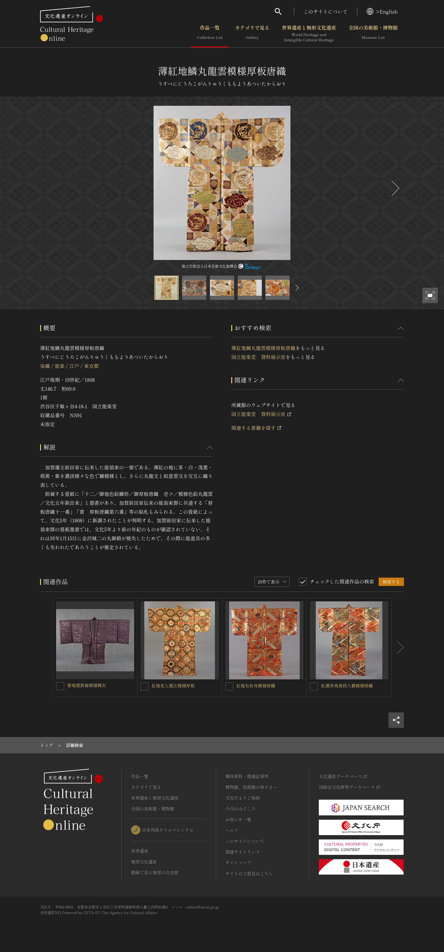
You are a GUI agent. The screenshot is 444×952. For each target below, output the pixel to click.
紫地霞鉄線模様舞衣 (86, 685)
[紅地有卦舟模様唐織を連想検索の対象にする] (229, 686)
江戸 (74, 365)
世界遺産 (139, 851)
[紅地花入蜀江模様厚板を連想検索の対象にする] (145, 686)
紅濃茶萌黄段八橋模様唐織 (347, 685)
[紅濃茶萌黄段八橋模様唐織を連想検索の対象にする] (314, 686)
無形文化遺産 (144, 862)
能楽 (59, 365)
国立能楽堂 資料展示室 (258, 357)
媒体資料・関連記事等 (247, 776)
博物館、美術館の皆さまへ (251, 787)
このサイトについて (325, 11)
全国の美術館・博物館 (373, 33)
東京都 (91, 365)
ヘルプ (231, 830)
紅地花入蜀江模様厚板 (173, 685)
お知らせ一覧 (238, 819)
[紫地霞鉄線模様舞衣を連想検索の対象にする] (60, 686)
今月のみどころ (240, 809)
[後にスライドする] (394, 188)
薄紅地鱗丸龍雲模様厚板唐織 (263, 348)
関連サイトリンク (242, 852)
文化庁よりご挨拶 (242, 798)
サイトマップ (238, 862)
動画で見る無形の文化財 (155, 872)
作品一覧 (210, 33)
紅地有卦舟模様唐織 (255, 685)
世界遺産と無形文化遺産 (309, 33)
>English (382, 11)
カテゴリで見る (252, 33)
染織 (45, 365)
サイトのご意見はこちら (249, 873)
